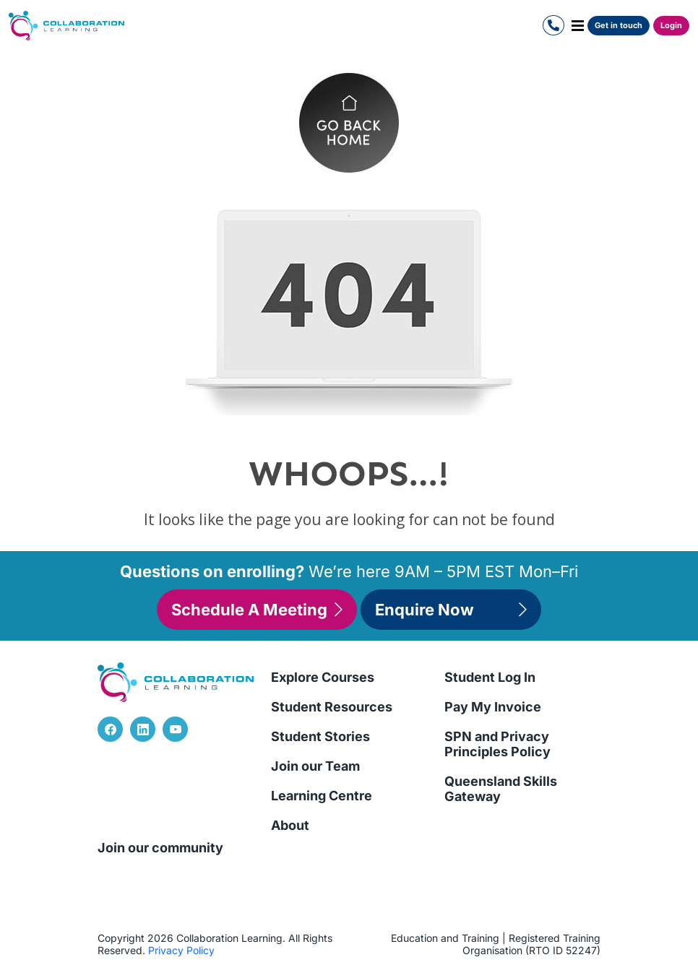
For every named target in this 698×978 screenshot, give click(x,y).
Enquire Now (451, 609)
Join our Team (315, 766)
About (290, 825)
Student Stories (320, 736)
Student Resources (331, 706)
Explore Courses (322, 677)
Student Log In (489, 677)
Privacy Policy (181, 950)
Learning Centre (321, 795)
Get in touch (618, 25)
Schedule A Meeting (256, 609)
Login (671, 25)
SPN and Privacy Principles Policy (497, 744)
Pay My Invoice (492, 706)
